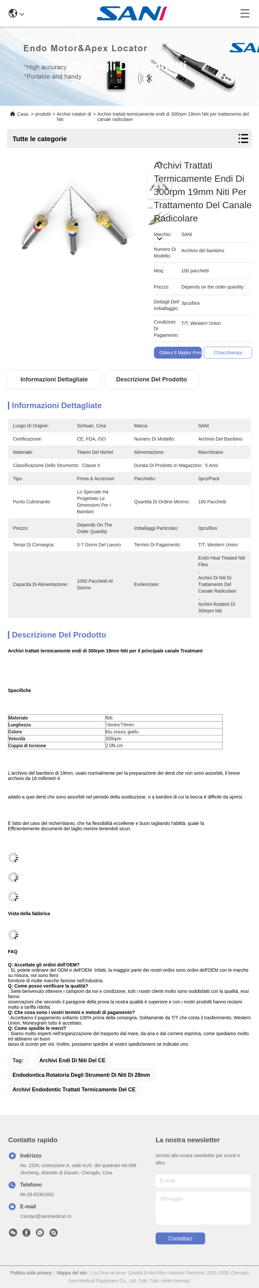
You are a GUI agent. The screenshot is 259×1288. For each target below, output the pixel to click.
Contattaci (180, 1238)
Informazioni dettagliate (54, 379)
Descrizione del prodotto (151, 379)
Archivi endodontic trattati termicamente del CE (74, 1089)
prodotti (43, 114)
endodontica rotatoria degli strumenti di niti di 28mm (81, 1075)
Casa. (23, 114)
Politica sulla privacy (31, 1272)
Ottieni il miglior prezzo (183, 352)
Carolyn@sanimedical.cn (45, 1216)
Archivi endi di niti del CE (72, 1060)
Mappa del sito (72, 1272)
